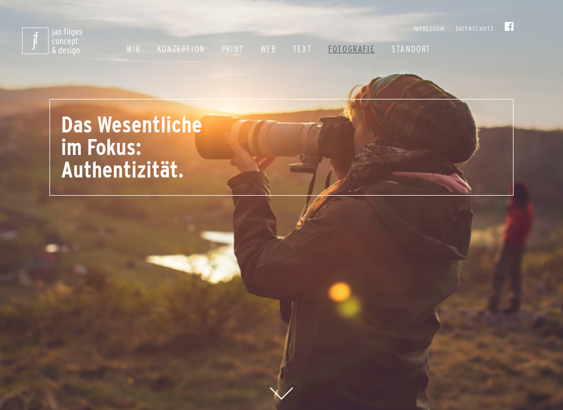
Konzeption (181, 49)
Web (269, 49)
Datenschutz (475, 28)
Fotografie (351, 49)
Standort (411, 49)
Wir (133, 49)
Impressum (429, 28)
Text (302, 49)
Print (233, 49)
